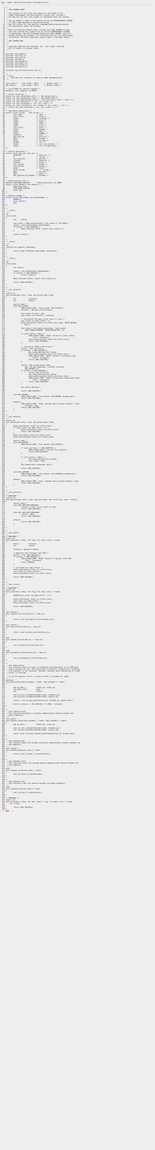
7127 (3, 3)
